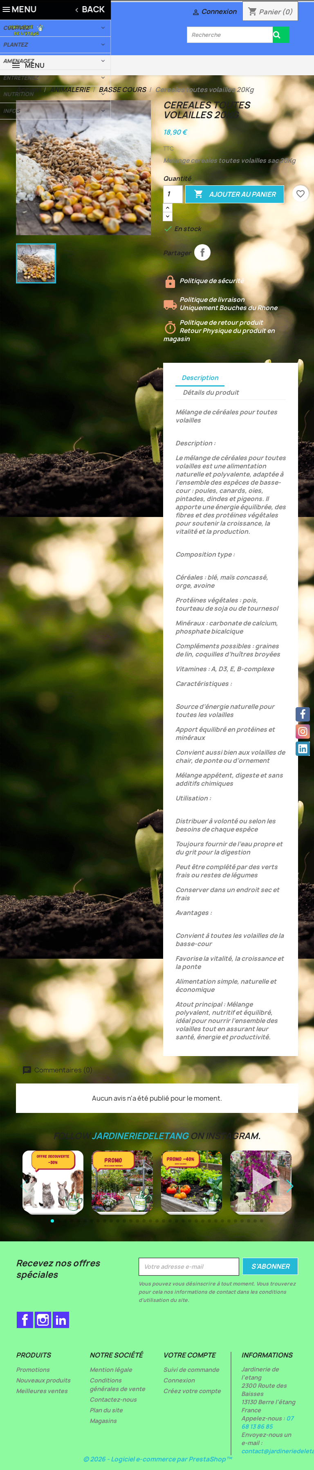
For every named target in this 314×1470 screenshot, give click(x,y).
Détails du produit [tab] (211, 392)
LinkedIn (61, 1320)
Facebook (25, 1320)
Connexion (179, 1380)
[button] (290, 1186)
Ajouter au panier (235, 194)
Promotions (32, 1369)
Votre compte (189, 1355)
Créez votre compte (192, 1391)
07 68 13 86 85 (267, 1422)
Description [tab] (200, 377)
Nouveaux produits (43, 1380)
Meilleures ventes (41, 1391)
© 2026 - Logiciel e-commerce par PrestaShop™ (157, 1459)
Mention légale (111, 1369)
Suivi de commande (191, 1369)
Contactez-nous (113, 1399)
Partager (202, 252)
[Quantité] (173, 194)
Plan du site (106, 1410)
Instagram (43, 1320)
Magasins (103, 1421)
